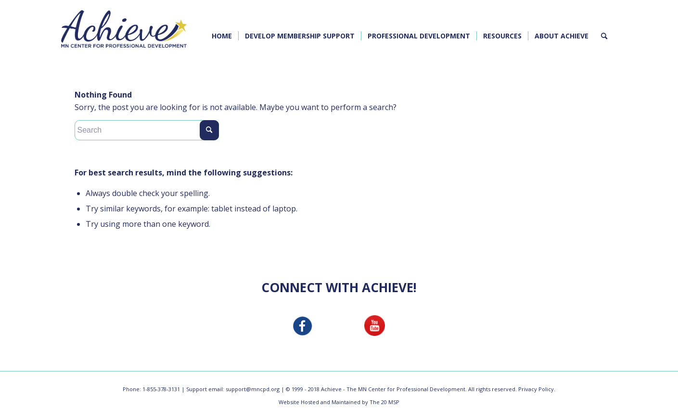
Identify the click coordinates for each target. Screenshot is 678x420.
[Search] (604, 36)
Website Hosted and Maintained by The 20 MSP (339, 402)
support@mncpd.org (253, 389)
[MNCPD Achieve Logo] (124, 28)
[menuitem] (221, 36)
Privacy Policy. (536, 389)
